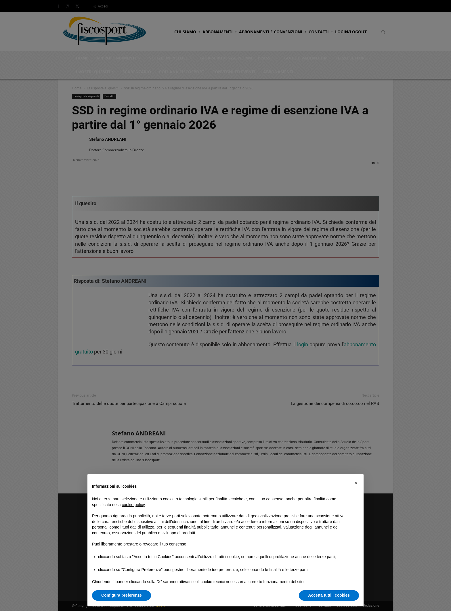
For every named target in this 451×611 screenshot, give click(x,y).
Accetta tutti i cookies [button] (329, 595)
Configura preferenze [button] (121, 595)
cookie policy (133, 504)
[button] (356, 483)
